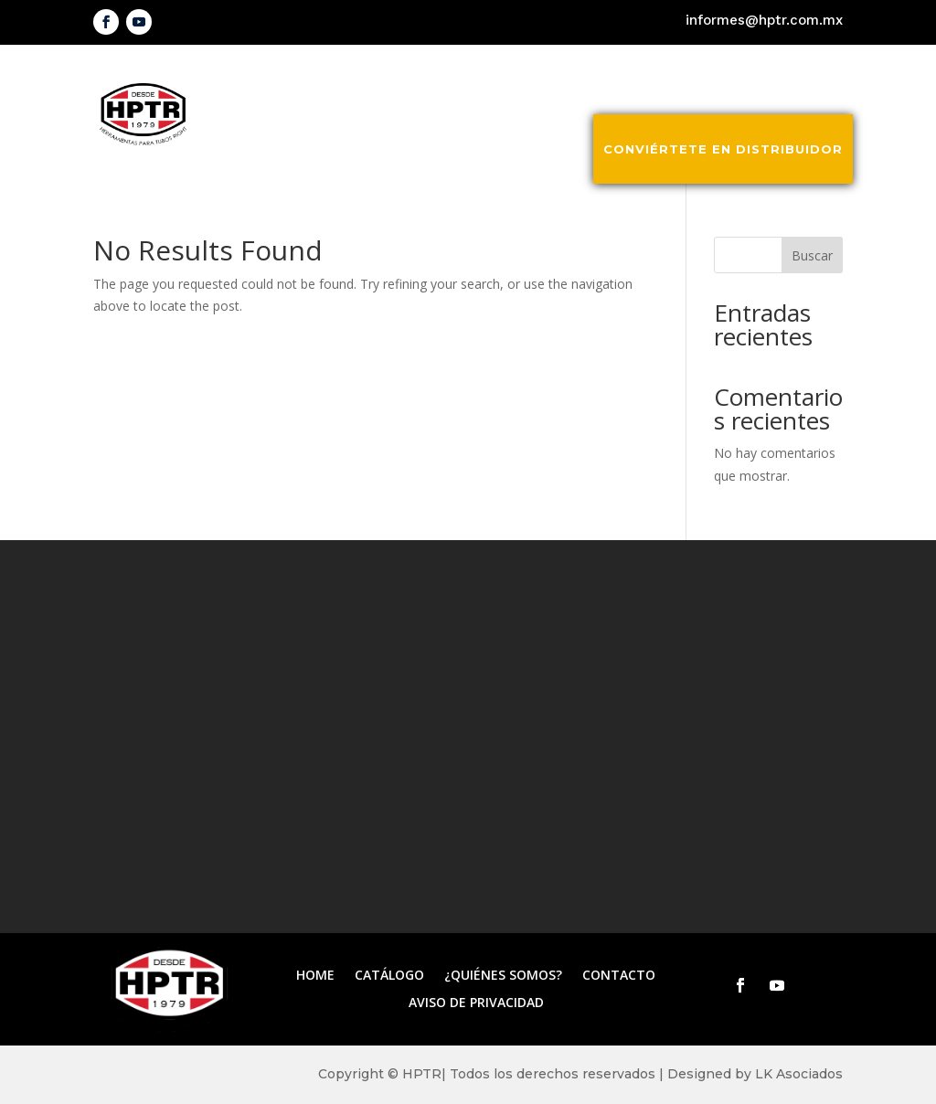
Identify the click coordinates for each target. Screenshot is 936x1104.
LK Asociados (799, 1074)
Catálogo (538, 79)
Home (315, 976)
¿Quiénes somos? (670, 79)
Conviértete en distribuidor (723, 149)
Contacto (801, 79)
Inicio (454, 79)
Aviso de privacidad (476, 1003)
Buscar (812, 255)
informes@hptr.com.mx (764, 20)
